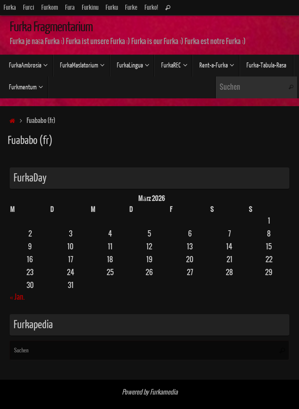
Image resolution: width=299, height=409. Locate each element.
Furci (28, 7)
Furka (10, 7)
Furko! (151, 7)
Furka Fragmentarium (51, 27)
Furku (112, 7)
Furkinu (90, 7)
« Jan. (17, 297)
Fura (70, 7)
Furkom (49, 7)
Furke (131, 7)
